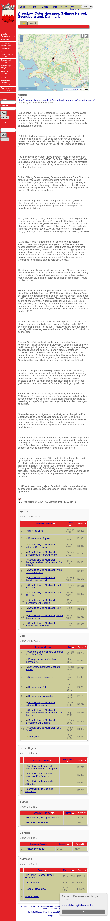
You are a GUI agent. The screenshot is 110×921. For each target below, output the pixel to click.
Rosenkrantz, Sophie (39, 538)
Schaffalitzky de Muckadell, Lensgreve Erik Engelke (41, 601)
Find (34, 7)
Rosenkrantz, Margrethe (40, 696)
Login (22, 7)
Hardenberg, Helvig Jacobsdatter (44, 817)
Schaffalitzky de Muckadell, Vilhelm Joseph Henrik (41, 624)
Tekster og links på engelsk (7, 61)
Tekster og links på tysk (7, 67)
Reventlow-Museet (5, 50)
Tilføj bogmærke (74, 7)
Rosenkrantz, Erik (37, 687)
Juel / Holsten (32, 882)
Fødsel (71, 524)
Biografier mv (6, 39)
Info (55, 7)
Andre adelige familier (7, 55)
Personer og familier (6, 72)
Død (71, 647)
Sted (23, 23)
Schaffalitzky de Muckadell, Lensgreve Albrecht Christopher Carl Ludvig (44, 562)
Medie (45, 7)
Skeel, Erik (33, 736)
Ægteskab (68, 870)
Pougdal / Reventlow (35, 889)
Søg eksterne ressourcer (6, 89)
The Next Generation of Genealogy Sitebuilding (55, 906)
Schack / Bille (32, 896)
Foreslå (32, 23)
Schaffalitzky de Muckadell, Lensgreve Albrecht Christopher (42, 553)
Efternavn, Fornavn (45, 524)
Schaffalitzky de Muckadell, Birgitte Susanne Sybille (41, 578)
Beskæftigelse (68, 760)
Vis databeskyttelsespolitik (77, 905)
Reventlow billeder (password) (5, 82)
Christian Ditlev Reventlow (46, 912)
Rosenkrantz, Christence (40, 677)
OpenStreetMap (72, 89)
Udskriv (64, 7)
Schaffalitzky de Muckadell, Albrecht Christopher (41, 545)
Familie (42, 870)
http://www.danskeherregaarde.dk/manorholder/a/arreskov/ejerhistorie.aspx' (56, 100)
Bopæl (69, 813)
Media (3, 77)
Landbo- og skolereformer (6, 44)
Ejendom (64, 844)
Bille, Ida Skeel (35, 531)
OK (83, 911)
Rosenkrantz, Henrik (37, 822)
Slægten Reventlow (5, 35)
